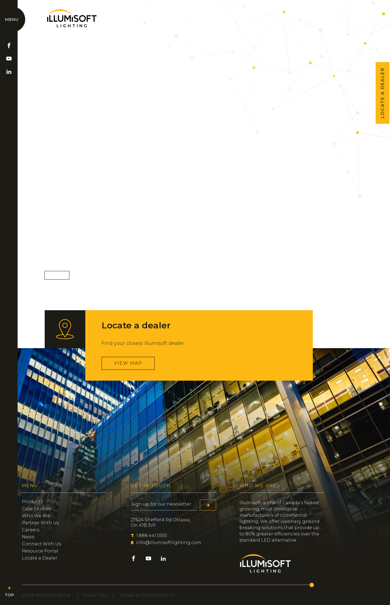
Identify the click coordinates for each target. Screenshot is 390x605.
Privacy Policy (95, 595)
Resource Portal (40, 551)
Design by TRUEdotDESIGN (147, 595)
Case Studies (36, 508)
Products (32, 501)
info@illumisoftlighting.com (166, 542)
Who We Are (36, 515)
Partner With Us (40, 522)
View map (128, 363)
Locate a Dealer (39, 558)
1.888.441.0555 (149, 535)
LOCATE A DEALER (382, 92)
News (28, 536)
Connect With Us (41, 543)
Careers (30, 529)
